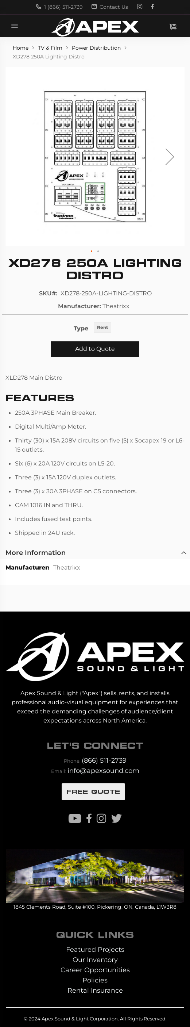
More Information (35, 552)
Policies (95, 980)
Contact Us (110, 7)
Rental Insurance (95, 990)
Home (21, 48)
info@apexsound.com (103, 770)
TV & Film (51, 48)
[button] (170, 156)
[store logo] (95, 27)
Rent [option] (102, 327)
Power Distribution (97, 48)
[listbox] (102, 328)
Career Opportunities (95, 970)
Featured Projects (95, 949)
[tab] (95, 552)
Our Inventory (95, 959)
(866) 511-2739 (104, 760)
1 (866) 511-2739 (59, 7)
